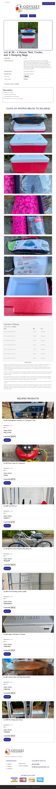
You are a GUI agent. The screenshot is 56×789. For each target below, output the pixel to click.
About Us (9, 764)
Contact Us (9, 768)
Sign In (32, 15)
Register (23, 15)
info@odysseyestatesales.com (40, 767)
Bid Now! (7, 440)
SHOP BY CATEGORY (49, 3)
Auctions (9, 766)
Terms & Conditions (23, 765)
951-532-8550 (35, 764)
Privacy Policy (22, 763)
